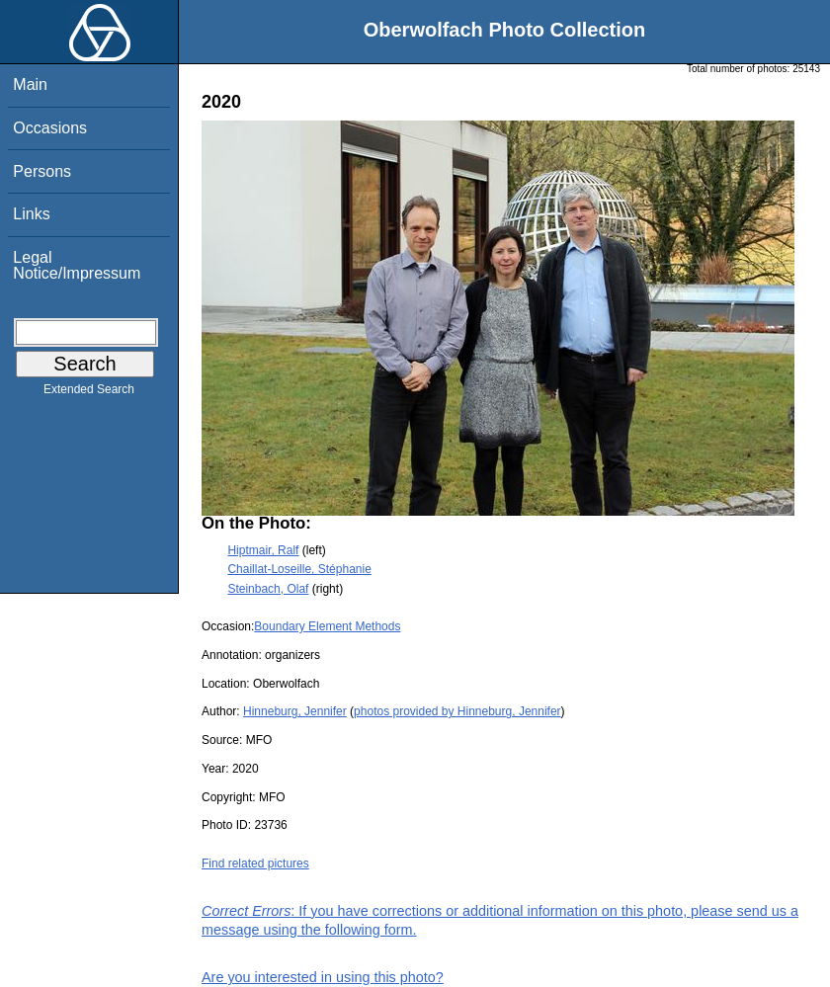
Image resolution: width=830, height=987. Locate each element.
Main (30, 84)
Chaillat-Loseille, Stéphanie (299, 569)
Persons (42, 171)
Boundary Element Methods (327, 626)
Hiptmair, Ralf (262, 550)
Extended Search (88, 393)
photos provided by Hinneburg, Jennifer (457, 711)
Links (31, 214)
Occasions (50, 128)
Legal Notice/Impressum (76, 265)
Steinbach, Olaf (267, 589)
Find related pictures (255, 863)
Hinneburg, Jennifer (295, 711)
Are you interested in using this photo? (323, 977)
